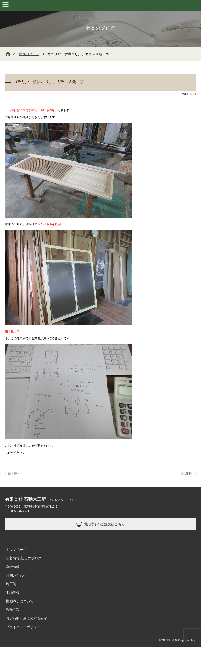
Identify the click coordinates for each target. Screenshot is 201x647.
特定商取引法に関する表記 (26, 618)
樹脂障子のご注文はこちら (100, 524)
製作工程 (13, 610)
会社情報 (13, 567)
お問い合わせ (16, 575)
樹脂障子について (19, 601)
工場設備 (13, 592)
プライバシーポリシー (23, 627)
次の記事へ (187, 473)
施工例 (11, 584)
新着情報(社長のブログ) (24, 558)
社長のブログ (29, 54)
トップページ (16, 550)
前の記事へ (14, 473)
